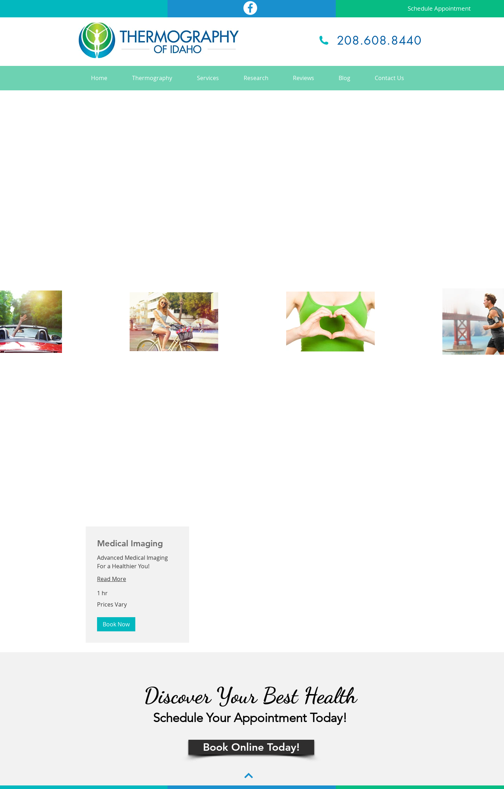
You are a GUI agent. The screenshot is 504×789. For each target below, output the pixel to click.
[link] (137, 543)
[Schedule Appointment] (439, 8)
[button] (116, 624)
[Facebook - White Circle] (250, 8)
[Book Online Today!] (251, 747)
